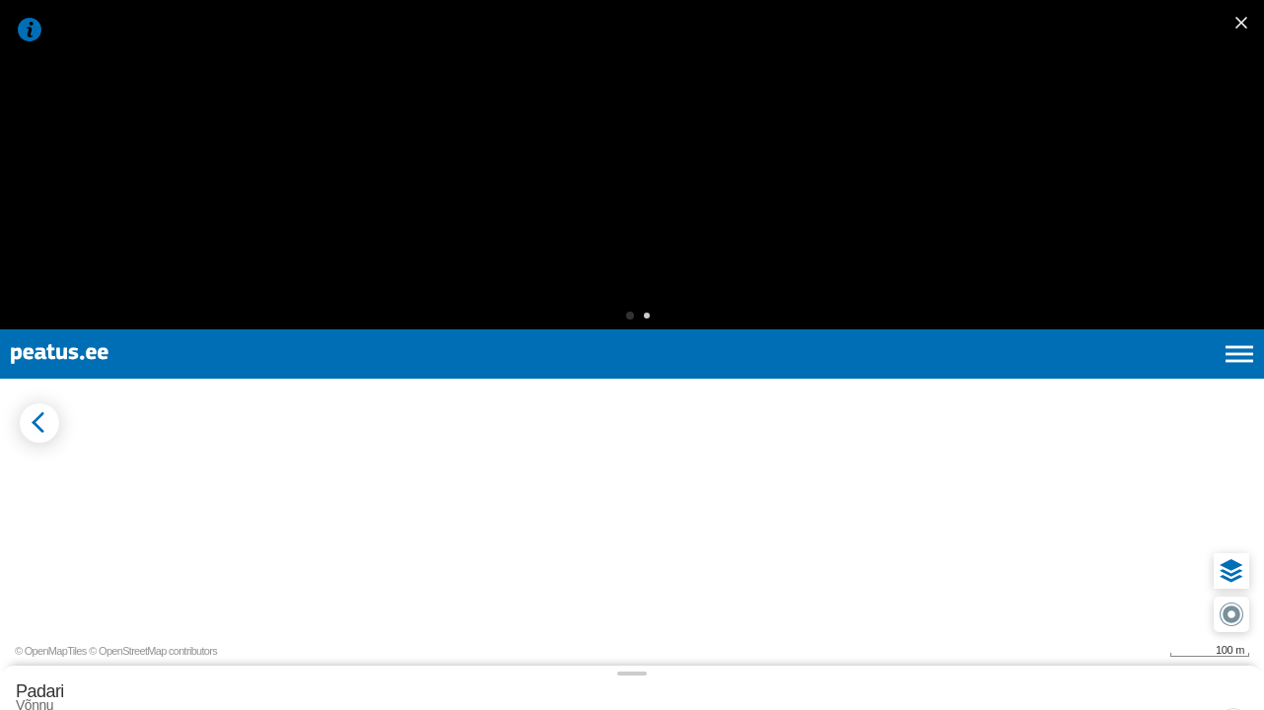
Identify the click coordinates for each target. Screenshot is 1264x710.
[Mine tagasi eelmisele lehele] (31, 235)
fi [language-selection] (1134, 138)
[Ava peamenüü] (1239, 138)
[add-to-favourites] (439, 253)
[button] (599, 83)
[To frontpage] (113, 138)
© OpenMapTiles (1083, 678)
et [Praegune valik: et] (1029, 138)
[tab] (109, 314)
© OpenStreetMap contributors (1185, 678)
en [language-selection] (1083, 138)
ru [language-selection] (1186, 138)
